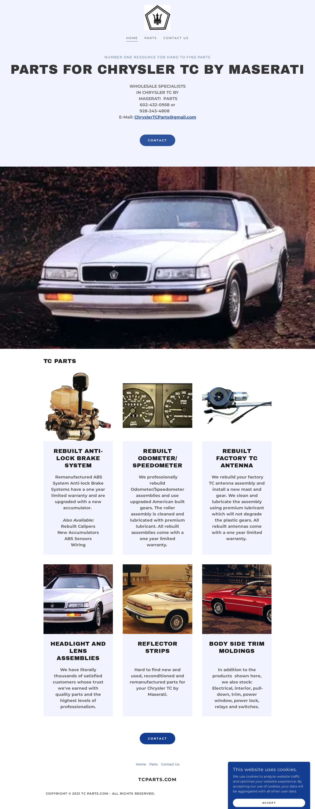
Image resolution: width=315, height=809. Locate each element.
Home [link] (132, 38)
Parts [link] (150, 38)
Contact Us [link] (176, 38)
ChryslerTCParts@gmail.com (165, 117)
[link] (157, 18)
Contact (157, 738)
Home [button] (141, 764)
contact (157, 140)
